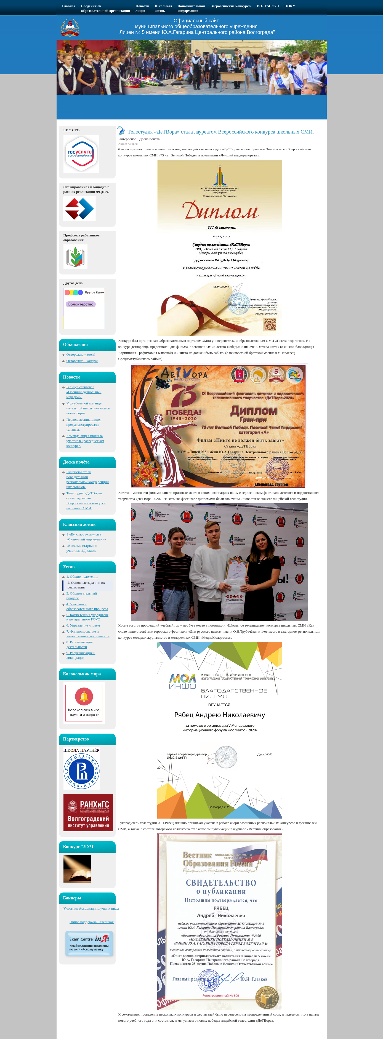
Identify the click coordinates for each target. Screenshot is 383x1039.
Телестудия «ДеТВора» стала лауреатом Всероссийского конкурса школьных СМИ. (221, 132)
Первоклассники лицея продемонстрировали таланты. (84, 424)
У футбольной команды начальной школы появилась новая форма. (88, 408)
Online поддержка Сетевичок (92, 922)
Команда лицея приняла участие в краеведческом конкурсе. (85, 441)
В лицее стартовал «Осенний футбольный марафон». (84, 392)
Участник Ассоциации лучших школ (91, 908)
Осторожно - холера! (82, 361)
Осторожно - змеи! (81, 354)
